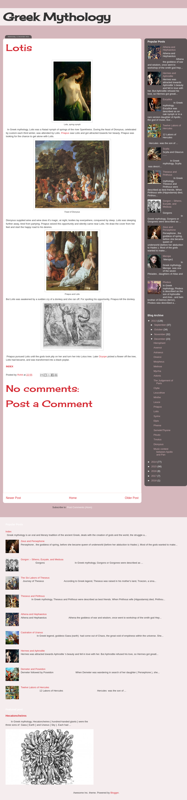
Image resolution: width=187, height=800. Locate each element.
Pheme (157, 425)
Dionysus (158, 444)
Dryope (103, 356)
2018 (154, 480)
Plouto (156, 434)
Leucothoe (159, 392)
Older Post (131, 497)
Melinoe (157, 366)
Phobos (167, 282)
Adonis (157, 375)
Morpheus (158, 361)
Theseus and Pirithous (170, 173)
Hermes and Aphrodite (169, 74)
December (160, 339)
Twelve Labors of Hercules (172, 127)
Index (8, 531)
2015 (154, 466)
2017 (154, 475)
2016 (154, 471)
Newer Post (13, 497)
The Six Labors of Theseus (35, 577)
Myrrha (157, 371)
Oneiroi (157, 357)
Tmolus (157, 439)
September (160, 324)
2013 (154, 320)
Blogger (114, 792)
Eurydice (167, 99)
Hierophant (159, 343)
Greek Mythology (57, 16)
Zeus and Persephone (169, 228)
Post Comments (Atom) (79, 507)
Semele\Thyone (161, 430)
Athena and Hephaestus (169, 48)
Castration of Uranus (32, 632)
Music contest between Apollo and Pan (163, 452)
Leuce (156, 402)
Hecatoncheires (16, 715)
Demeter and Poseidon (33, 669)
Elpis (156, 420)
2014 (154, 461)
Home (73, 497)
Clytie (156, 388)
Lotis (155, 411)
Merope (167, 256)
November (160, 334)
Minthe (157, 397)
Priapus (65, 133)
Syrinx (156, 416)
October (158, 329)
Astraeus (158, 352)
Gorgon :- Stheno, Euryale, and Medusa (172, 203)
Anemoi (157, 347)
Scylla (166, 148)
